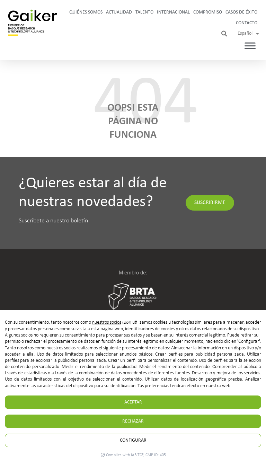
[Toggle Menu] (250, 46)
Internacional (173, 12)
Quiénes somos (86, 12)
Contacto (246, 23)
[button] (224, 33)
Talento (144, 12)
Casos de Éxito (241, 12)
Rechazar (133, 421)
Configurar (133, 440)
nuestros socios (106, 322)
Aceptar (133, 402)
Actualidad (119, 12)
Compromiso (207, 12)
